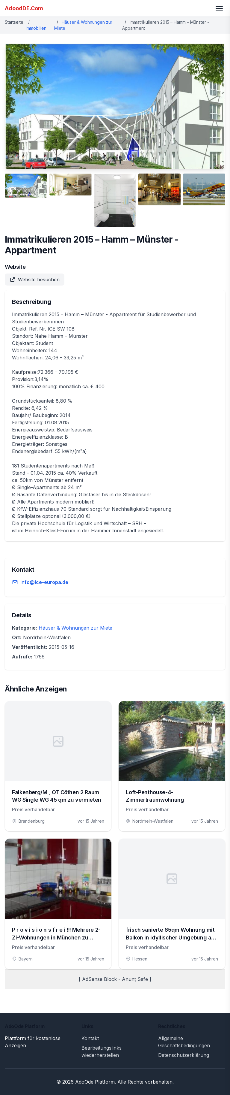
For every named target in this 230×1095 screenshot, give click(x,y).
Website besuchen (35, 280)
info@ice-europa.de (44, 582)
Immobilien (36, 28)
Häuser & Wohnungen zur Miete (75, 628)
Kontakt (90, 1038)
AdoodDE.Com (24, 8)
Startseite (14, 22)
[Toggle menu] (219, 8)
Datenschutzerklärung (183, 1055)
